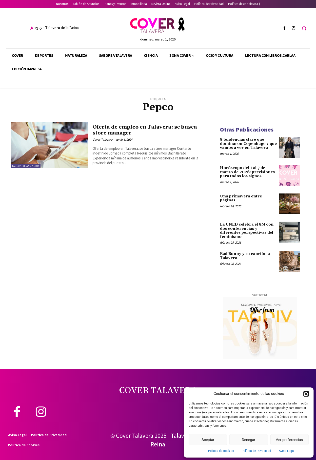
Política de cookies (221, 451)
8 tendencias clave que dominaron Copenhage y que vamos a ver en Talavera (248, 143)
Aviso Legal (287, 451)
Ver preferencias (289, 440)
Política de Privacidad (256, 451)
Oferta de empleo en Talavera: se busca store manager (145, 130)
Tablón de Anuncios (26, 166)
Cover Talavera (103, 139)
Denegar (248, 440)
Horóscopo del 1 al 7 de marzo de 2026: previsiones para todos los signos (247, 172)
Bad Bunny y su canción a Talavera (245, 255)
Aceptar (207, 440)
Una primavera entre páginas (241, 198)
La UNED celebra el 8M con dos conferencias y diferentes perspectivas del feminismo (247, 230)
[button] (306, 393)
